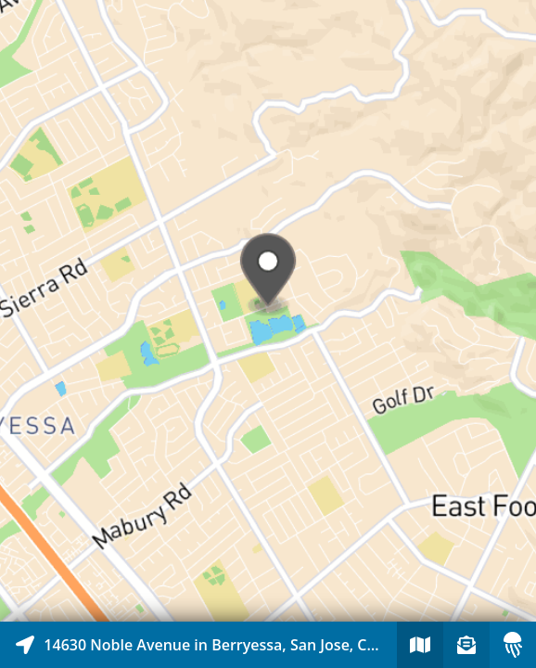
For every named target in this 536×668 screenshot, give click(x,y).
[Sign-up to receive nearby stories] (466, 645)
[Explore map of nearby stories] (268, 311)
